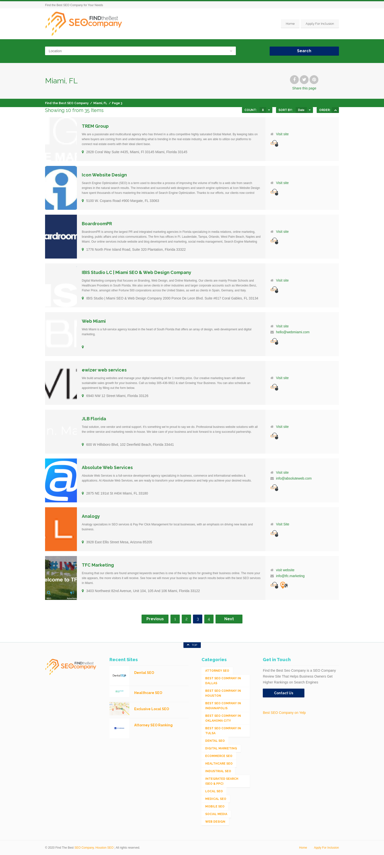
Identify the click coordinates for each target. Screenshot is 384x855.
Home (290, 23)
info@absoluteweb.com (294, 478)
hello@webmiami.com (293, 332)
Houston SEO (104, 847)
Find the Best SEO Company (67, 103)
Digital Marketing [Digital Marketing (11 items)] (221, 748)
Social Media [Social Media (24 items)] (216, 814)
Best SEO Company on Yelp (284, 713)
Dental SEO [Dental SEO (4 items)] (215, 741)
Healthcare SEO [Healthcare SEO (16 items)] (219, 763)
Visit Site (282, 524)
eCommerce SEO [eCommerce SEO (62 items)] (218, 756)
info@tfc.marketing (290, 576)
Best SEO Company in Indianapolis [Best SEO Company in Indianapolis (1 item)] (223, 706)
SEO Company (84, 847)
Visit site (282, 134)
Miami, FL (100, 103)
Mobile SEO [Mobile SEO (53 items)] (215, 806)
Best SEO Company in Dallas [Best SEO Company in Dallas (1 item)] (223, 681)
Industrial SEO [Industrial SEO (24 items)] (218, 771)
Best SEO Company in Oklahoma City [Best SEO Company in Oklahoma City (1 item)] (223, 718)
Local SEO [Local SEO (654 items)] (214, 791)
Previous (155, 619)
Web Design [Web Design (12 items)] (215, 821)
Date (301, 110)
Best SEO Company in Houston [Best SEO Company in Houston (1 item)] (223, 693)
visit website (285, 570)
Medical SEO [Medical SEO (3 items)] (215, 799)
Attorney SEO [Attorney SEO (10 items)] (217, 670)
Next (229, 619)
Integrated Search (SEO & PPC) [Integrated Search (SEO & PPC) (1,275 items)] (221, 781)
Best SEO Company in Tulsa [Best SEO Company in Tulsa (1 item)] (223, 731)
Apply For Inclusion (320, 23)
